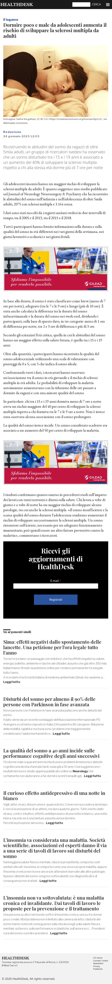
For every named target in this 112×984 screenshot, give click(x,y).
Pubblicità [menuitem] (98, 969)
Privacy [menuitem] (96, 966)
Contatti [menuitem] (97, 961)
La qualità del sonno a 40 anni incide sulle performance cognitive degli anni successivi (51, 753)
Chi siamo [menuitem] (98, 958)
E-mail (54, 581)
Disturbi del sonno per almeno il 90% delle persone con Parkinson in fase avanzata (49, 702)
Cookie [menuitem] (105, 961)
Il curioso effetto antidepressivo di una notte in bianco (54, 796)
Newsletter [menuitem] (98, 963)
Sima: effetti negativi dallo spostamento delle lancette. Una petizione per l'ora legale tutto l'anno (52, 647)
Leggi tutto (11, 682)
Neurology (80, 771)
